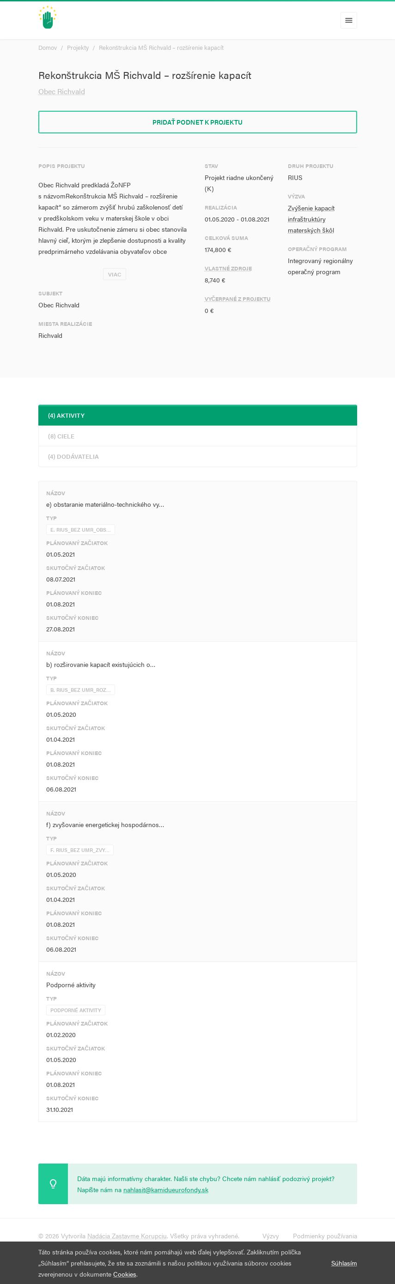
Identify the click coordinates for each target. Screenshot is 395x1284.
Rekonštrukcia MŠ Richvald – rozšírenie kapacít (161, 47)
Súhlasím (344, 1262)
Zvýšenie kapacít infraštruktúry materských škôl (311, 218)
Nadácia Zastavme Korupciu (127, 1235)
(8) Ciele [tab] (61, 436)
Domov (47, 47)
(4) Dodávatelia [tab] (73, 456)
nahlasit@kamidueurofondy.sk (165, 1189)
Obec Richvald (61, 91)
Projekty (78, 47)
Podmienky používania (325, 1235)
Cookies (124, 1273)
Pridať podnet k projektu (197, 121)
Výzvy (270, 1235)
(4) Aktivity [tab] (66, 415)
